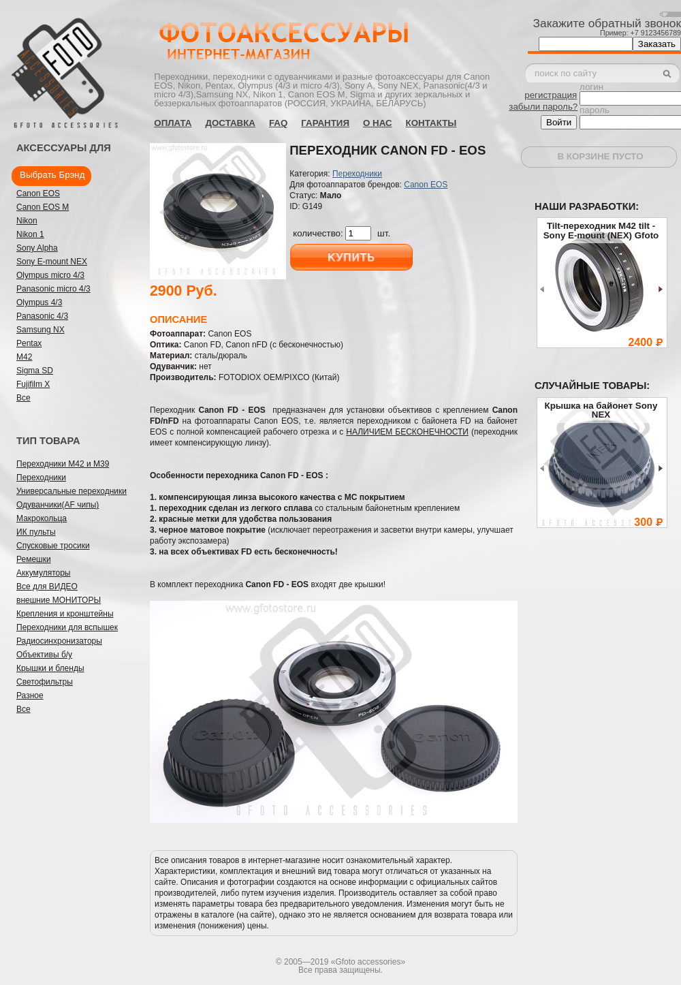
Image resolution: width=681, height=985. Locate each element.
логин (591, 86)
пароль (594, 110)
